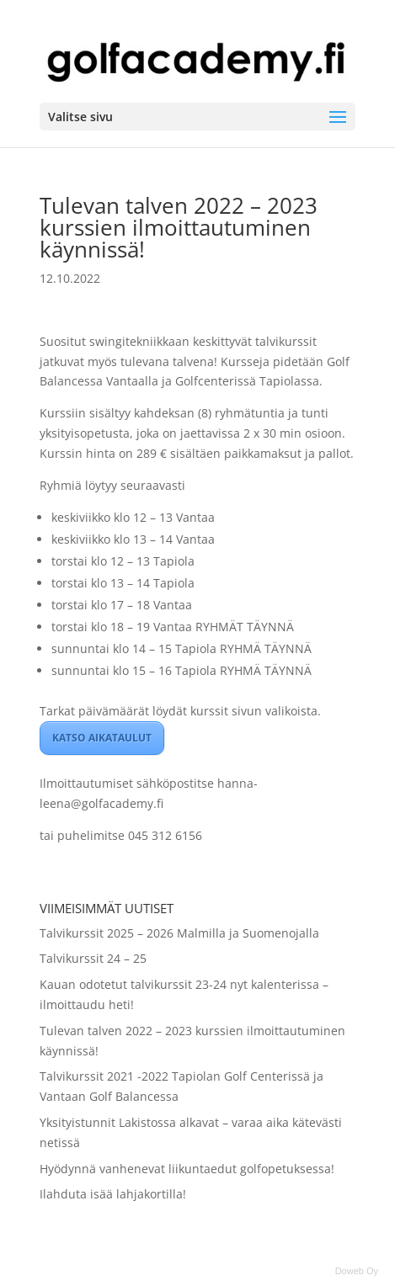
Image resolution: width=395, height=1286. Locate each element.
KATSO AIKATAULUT (102, 738)
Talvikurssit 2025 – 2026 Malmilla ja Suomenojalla (179, 933)
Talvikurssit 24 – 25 (93, 958)
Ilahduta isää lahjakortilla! (113, 1194)
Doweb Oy (356, 1271)
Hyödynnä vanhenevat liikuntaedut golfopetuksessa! (187, 1169)
